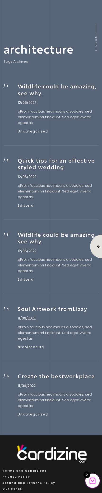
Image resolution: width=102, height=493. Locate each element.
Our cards (12, 488)
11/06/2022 (27, 318)
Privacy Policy (16, 476)
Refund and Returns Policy (29, 482)
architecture (31, 347)
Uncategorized (33, 131)
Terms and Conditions (24, 470)
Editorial (26, 205)
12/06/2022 (27, 102)
